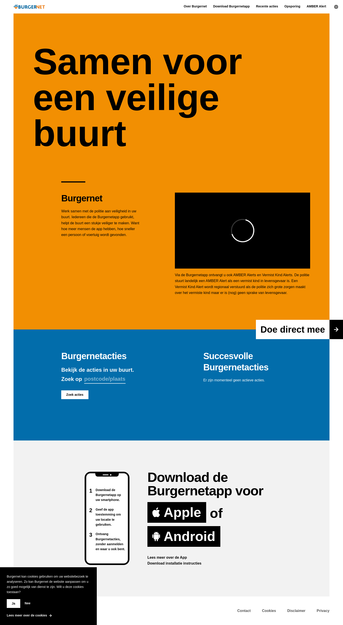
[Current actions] (335, 6)
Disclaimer (296, 611)
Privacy (323, 611)
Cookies (269, 611)
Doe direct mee (301, 329)
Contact (244, 611)
